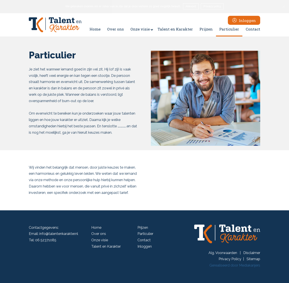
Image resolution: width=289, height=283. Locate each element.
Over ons (98, 234)
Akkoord (191, 6)
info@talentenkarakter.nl (58, 234)
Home (96, 227)
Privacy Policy (230, 259)
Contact (144, 240)
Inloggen (144, 246)
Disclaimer (251, 253)
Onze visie (99, 240)
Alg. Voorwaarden (223, 253)
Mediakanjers (249, 265)
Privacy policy (212, 6)
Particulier (145, 234)
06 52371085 (45, 240)
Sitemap (253, 259)
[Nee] (283, 6)
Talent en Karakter (106, 246)
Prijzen (142, 227)
